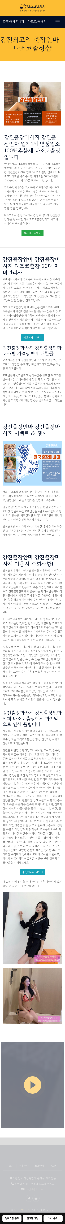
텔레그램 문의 (12, 1218)
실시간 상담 (32, 1218)
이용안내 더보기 (32, 337)
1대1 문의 (53, 1218)
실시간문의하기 (32, 233)
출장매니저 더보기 (32, 872)
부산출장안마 (31, 886)
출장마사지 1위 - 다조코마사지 (24, 21)
